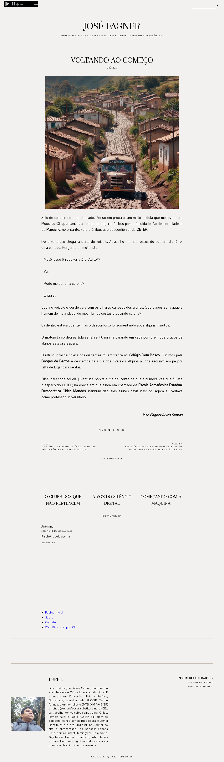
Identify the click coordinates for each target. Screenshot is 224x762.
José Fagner (112, 26)
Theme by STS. (125, 756)
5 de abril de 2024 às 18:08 (56, 531)
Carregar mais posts (200, 682)
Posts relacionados (200, 686)
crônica (112, 67)
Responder (48, 542)
